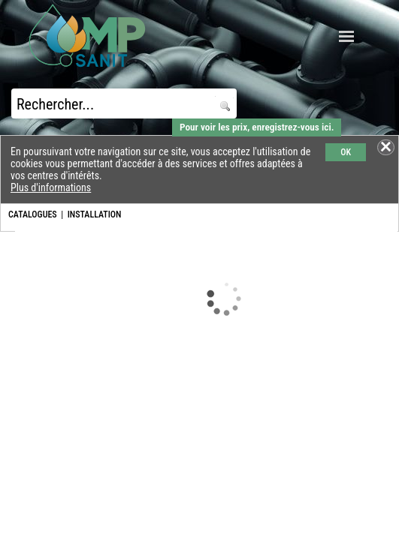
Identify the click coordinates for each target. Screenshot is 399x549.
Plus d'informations (51, 188)
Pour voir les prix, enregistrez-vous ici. (257, 127)
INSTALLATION (95, 214)
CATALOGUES (32, 214)
